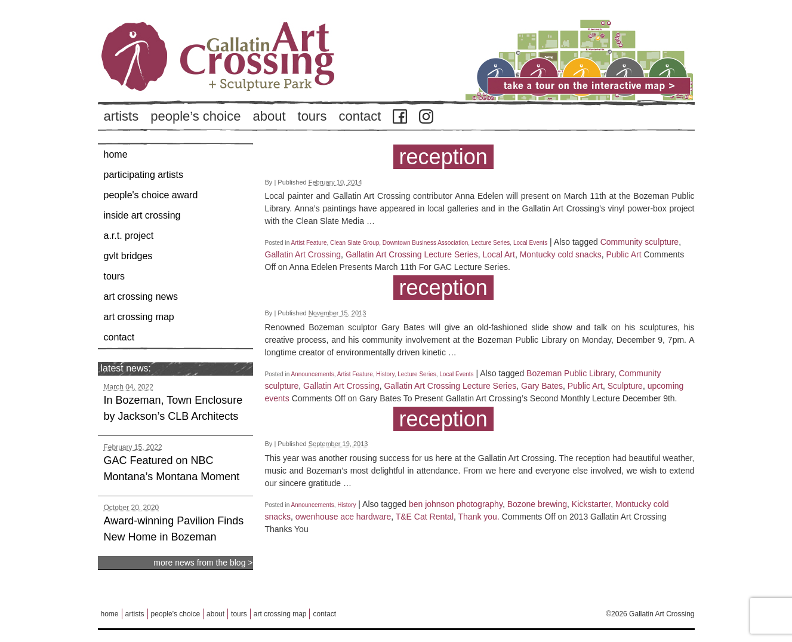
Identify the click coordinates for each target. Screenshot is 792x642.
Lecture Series (490, 242)
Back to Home (253, 77)
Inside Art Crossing (142, 215)
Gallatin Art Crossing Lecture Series (412, 254)
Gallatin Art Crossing (303, 254)
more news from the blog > (202, 562)
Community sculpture (639, 242)
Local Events (530, 242)
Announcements (312, 374)
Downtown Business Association (425, 242)
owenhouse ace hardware (343, 516)
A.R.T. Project (129, 236)
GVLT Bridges (128, 256)
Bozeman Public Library (570, 373)
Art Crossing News (141, 296)
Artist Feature (308, 242)
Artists (121, 116)
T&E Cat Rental (425, 516)
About (268, 116)
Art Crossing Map (139, 317)
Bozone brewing (537, 504)
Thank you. (479, 516)
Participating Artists (143, 175)
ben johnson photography (456, 504)
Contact (359, 116)
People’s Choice (195, 116)
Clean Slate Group (354, 242)
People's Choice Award (151, 195)
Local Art (498, 254)
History (385, 374)
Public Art (623, 254)
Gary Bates (542, 386)
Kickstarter (591, 504)
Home (116, 154)
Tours (312, 116)
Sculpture (625, 386)
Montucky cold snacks (561, 254)
